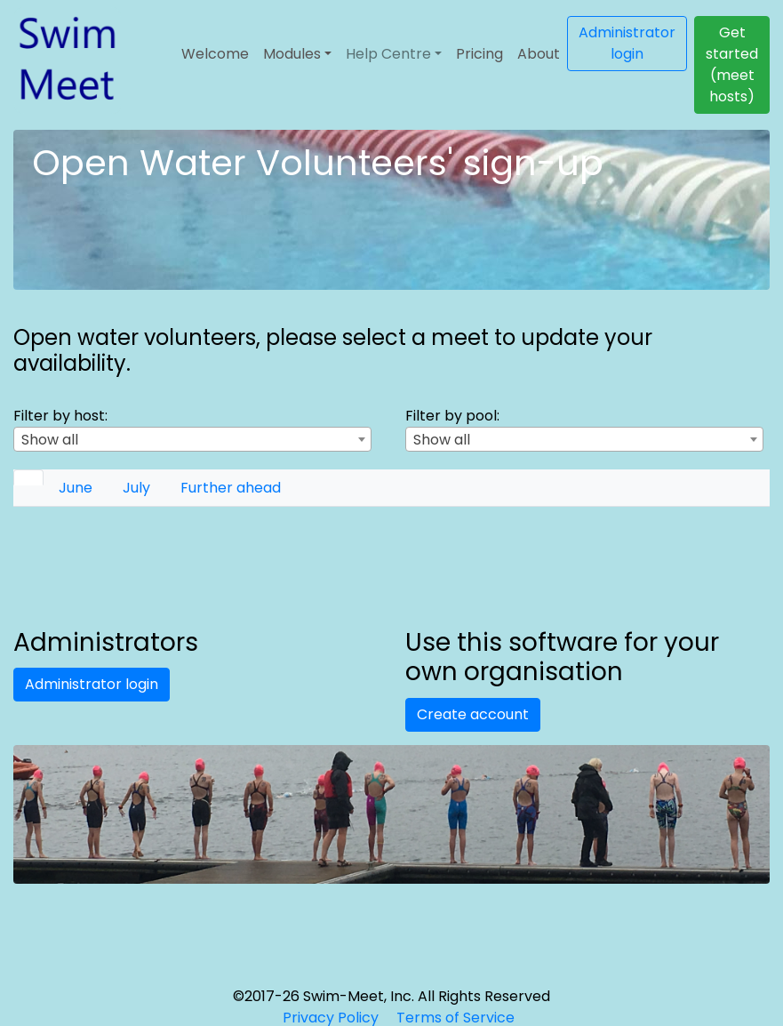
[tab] (28, 477)
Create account (473, 714)
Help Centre (388, 54)
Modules (292, 54)
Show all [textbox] (49, 439)
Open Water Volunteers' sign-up (317, 163)
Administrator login (627, 43)
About (538, 54)
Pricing (479, 54)
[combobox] (192, 439)
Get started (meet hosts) (732, 64)
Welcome (215, 54)
